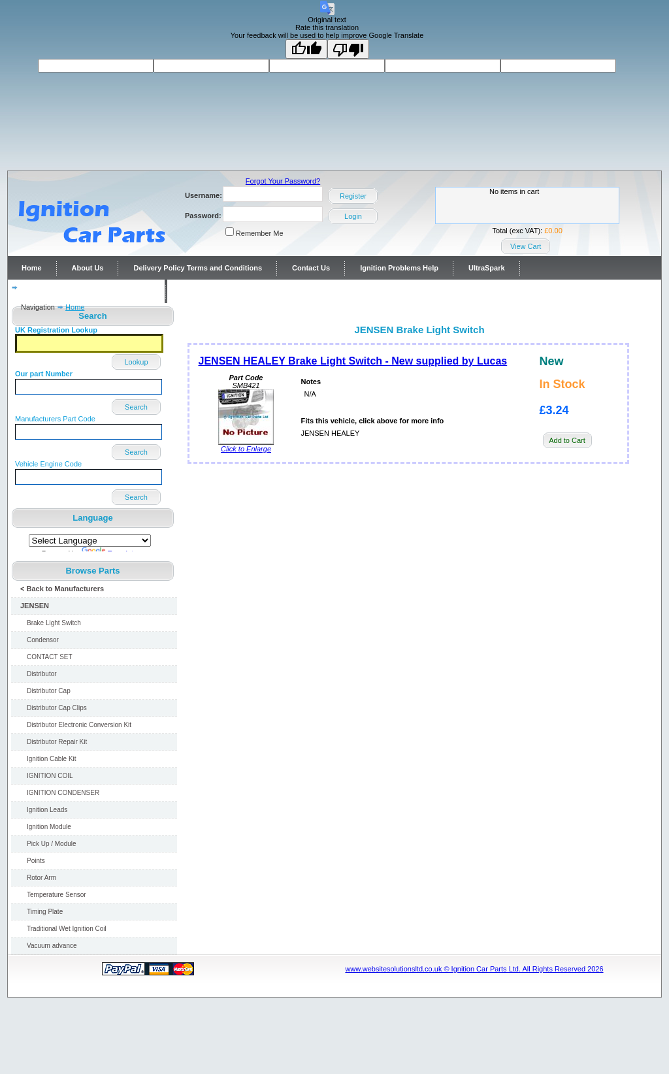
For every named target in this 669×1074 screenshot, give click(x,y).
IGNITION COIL (50, 775)
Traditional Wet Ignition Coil (66, 928)
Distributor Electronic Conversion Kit (79, 724)
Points (36, 860)
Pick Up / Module (51, 843)
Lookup (136, 362)
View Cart (525, 246)
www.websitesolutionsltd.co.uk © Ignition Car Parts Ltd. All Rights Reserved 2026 (474, 969)
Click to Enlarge (246, 445)
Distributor (42, 673)
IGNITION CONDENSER (63, 792)
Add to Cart (567, 440)
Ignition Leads (47, 809)
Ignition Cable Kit (51, 758)
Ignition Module (49, 826)
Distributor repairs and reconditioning (86, 291)
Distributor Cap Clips (57, 707)
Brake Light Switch (54, 622)
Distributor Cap (49, 690)
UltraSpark (486, 268)
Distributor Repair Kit (57, 741)
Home (32, 268)
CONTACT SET (50, 656)
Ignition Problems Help (399, 268)
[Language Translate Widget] (90, 540)
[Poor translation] (348, 49)
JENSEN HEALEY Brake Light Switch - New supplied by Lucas (353, 360)
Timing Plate (45, 911)
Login (353, 216)
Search (136, 407)
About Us (88, 268)
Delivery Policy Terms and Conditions (197, 268)
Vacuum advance (52, 945)
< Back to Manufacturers (62, 589)
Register (353, 196)
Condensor (43, 639)
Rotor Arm (41, 877)
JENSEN (34, 606)
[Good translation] (306, 49)
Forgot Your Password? (283, 181)
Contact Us (311, 268)
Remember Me (260, 233)
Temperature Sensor (56, 894)
